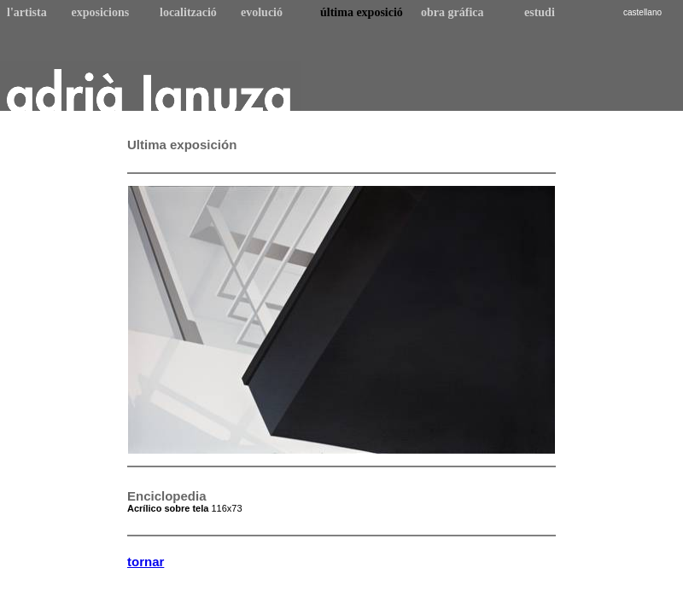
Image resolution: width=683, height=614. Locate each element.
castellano (642, 12)
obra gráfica (452, 12)
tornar (145, 561)
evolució (262, 12)
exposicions (101, 12)
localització (188, 12)
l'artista (27, 12)
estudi (539, 12)
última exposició (361, 12)
